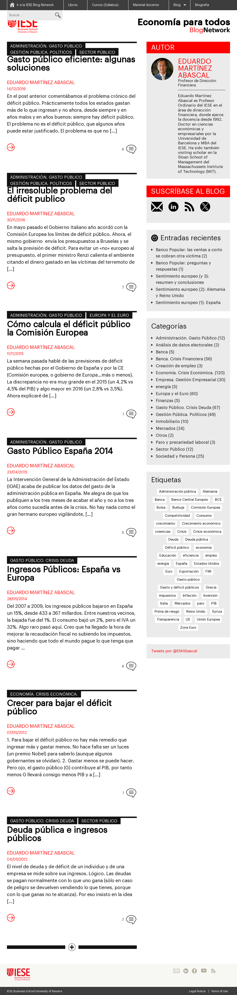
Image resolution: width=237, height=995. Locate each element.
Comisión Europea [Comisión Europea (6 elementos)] (205, 507)
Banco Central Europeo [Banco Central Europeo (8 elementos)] (189, 499)
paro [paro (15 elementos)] (200, 603)
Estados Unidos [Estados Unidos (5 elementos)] (206, 563)
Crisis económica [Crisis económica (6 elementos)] (207, 531)
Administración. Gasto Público (46, 46)
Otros (161, 435)
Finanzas (164, 401)
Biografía (202, 5)
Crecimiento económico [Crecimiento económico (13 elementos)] (201, 523)
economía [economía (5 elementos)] (204, 547)
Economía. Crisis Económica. (44, 694)
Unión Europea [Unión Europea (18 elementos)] (208, 619)
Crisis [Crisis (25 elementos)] (182, 531)
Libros (73, 5)
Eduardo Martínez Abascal (41, 82)
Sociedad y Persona (175, 456)
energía (163, 387)
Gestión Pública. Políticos (41, 52)
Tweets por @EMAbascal (174, 651)
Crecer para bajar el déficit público (59, 707)
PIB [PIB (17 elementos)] (214, 603)
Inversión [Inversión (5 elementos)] (210, 595)
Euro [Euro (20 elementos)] (168, 571)
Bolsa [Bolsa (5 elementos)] (160, 507)
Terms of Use (219, 991)
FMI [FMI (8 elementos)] (208, 571)
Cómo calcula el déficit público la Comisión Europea (68, 328)
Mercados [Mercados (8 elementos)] (182, 603)
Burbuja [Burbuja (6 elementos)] (178, 507)
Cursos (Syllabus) (105, 5)
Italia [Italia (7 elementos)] (164, 603)
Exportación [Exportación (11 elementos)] (189, 571)
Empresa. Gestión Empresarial (186, 380)
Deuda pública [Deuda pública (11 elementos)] (196, 539)
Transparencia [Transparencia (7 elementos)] (168, 619)
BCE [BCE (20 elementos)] (218, 499)
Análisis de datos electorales (184, 345)
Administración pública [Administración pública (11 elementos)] (177, 491)
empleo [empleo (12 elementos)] (211, 555)
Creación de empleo (176, 366)
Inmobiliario (168, 421)
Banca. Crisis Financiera (179, 359)
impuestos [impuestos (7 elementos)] (167, 595)
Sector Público (97, 52)
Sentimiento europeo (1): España (188, 303)
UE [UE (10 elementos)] (188, 619)
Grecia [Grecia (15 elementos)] (211, 587)
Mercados (165, 428)
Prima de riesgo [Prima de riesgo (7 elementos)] (166, 611)
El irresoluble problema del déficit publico (59, 195)
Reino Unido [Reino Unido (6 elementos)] (195, 611)
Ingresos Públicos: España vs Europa (63, 574)
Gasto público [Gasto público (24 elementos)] (188, 579)
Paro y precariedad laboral (182, 442)
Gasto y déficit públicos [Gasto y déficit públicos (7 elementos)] (179, 587)
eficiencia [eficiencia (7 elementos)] (191, 555)
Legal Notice (197, 991)
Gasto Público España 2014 (60, 451)
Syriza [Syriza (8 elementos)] (217, 611)
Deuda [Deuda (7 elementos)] (173, 539)
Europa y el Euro (109, 315)
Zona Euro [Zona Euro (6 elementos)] (188, 627)
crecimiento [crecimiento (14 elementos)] (165, 523)
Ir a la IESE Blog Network (35, 5)
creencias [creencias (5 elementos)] (163, 531)
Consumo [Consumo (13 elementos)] (204, 515)
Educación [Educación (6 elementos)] (167, 555)
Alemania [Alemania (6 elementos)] (210, 491)
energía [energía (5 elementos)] (163, 563)
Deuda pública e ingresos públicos (57, 834)
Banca (162, 352)
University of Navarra (48, 991)
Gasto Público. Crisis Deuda (42, 560)
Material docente (146, 5)
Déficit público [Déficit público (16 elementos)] (177, 547)
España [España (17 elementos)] (181, 563)
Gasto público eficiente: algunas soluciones (71, 64)
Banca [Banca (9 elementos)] (160, 499)
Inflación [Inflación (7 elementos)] (189, 595)
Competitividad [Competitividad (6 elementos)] (177, 515)
